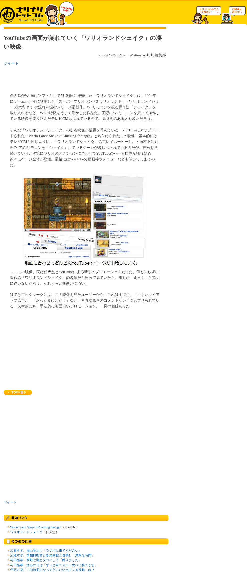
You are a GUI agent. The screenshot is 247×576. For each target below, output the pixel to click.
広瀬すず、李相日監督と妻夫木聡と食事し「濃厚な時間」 (52, 555)
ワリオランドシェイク (26, 532)
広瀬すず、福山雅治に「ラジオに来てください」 (46, 550)
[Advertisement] (68, 77)
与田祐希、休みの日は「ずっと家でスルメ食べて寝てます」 (54, 565)
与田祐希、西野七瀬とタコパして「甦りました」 (46, 560)
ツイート (11, 63)
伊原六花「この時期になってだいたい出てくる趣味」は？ (52, 570)
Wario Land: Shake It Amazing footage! (35, 527)
